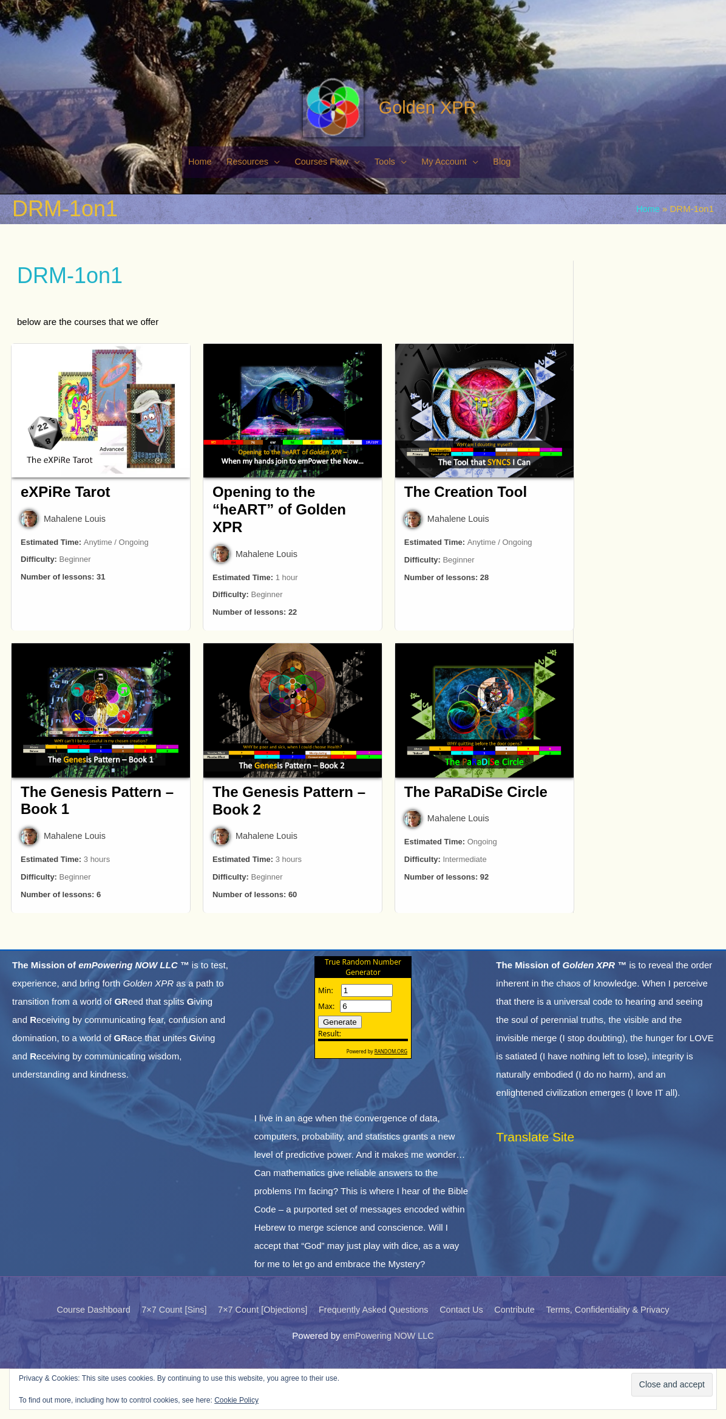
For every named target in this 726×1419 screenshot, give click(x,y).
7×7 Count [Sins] (166, 1360)
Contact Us (465, 1360)
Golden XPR (418, 147)
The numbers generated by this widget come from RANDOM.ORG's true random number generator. (363, 1068)
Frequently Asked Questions (374, 1360)
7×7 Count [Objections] (258, 1360)
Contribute (520, 1360)
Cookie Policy (236, 1400)
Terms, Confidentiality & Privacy (617, 1360)
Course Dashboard (83, 1360)
